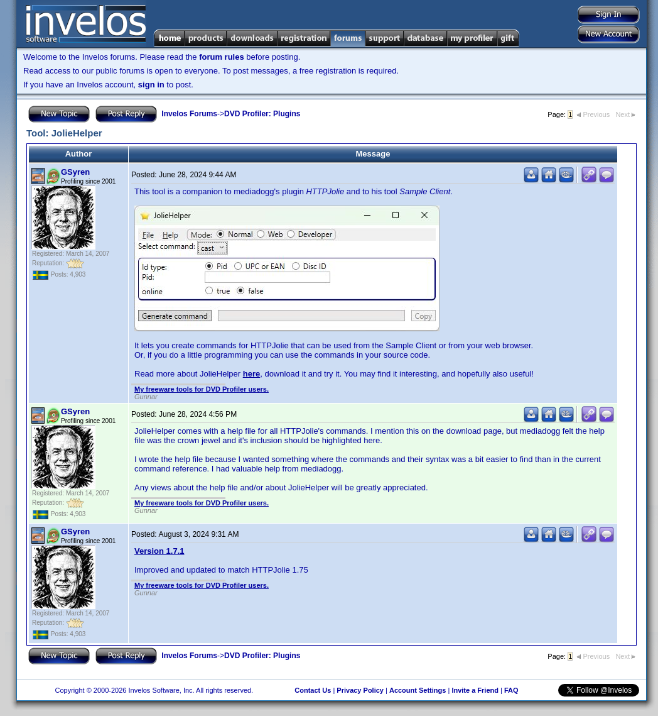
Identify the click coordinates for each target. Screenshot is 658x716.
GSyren (75, 172)
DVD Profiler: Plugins (262, 113)
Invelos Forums (189, 113)
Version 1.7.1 (159, 551)
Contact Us (312, 690)
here (251, 373)
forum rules (221, 57)
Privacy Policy (360, 690)
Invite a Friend (475, 690)
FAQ (511, 690)
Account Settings (417, 690)
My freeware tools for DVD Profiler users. (201, 389)
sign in (151, 84)
